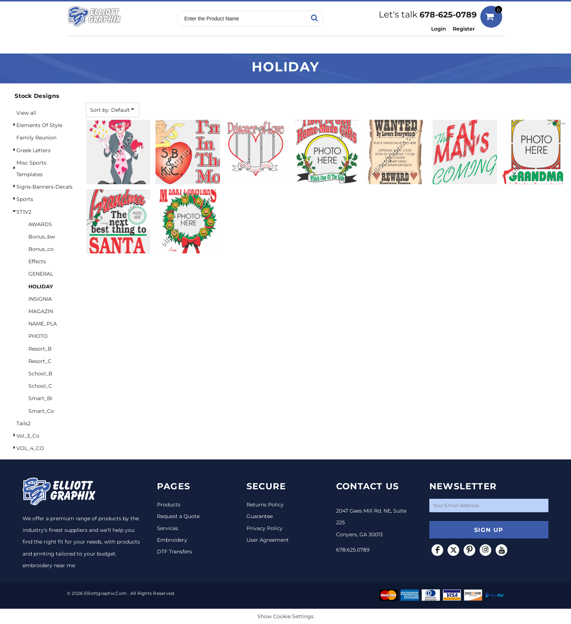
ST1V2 (23, 212)
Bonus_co (41, 249)
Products (168, 504)
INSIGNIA (40, 299)
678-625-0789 (448, 15)
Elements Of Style (39, 125)
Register (464, 28)
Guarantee (260, 516)
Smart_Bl (40, 398)
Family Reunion (36, 137)
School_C (40, 386)
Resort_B (40, 348)
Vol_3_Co (27, 436)
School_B (40, 373)
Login (438, 28)
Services (167, 528)
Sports (24, 199)
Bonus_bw (41, 236)
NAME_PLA (42, 323)
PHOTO (38, 336)
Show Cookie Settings (285, 616)
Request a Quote (178, 516)
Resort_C (39, 361)
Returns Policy (265, 504)
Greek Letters (33, 150)
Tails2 (23, 423)
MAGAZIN (40, 311)
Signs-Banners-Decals (44, 186)
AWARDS (40, 224)
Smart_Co (41, 411)
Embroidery (172, 540)
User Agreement (268, 540)
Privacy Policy (265, 528)
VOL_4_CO (30, 448)
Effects (37, 261)
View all (26, 113)
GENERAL (40, 273)
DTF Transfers (174, 551)
